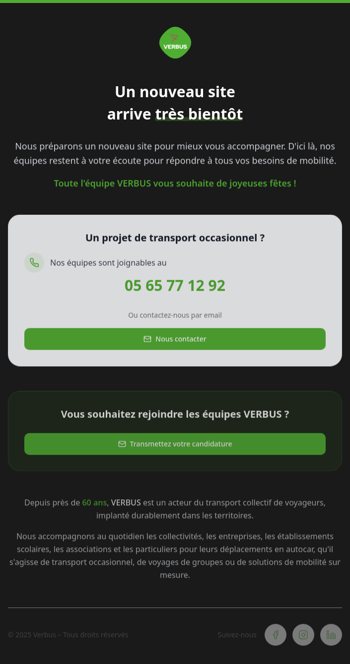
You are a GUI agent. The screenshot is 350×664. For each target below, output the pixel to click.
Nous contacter (174, 340)
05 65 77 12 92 (175, 287)
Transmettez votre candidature (175, 445)
